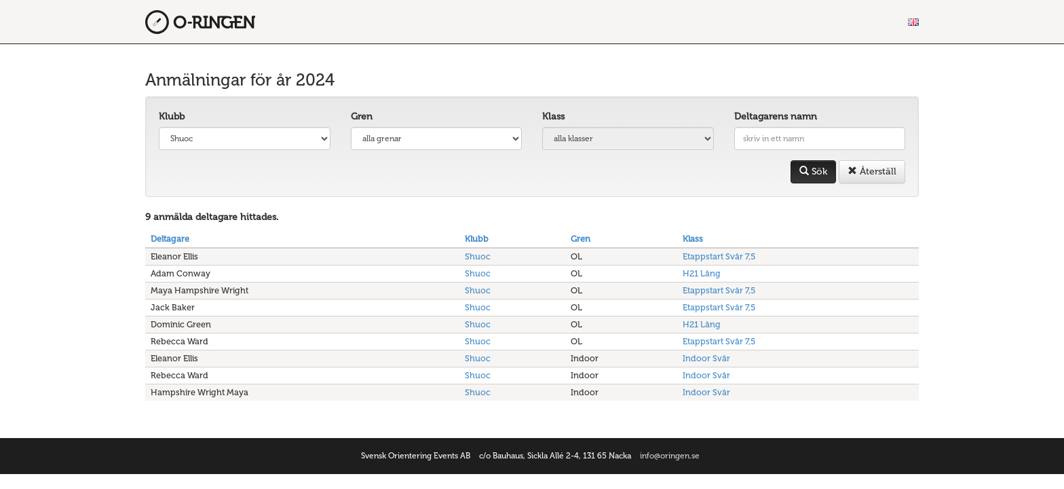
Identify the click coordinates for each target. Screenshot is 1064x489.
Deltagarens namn (775, 116)
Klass (553, 116)
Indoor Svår (706, 358)
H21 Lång (702, 273)
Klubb (172, 116)
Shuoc (478, 256)
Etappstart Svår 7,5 (719, 256)
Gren (362, 116)
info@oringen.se (670, 455)
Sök (813, 171)
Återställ (872, 171)
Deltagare (170, 239)
